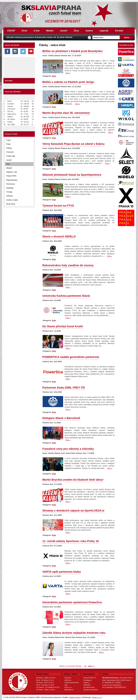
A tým (37, 31)
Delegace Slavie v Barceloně (61, 418)
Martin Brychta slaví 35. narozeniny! (66, 112)
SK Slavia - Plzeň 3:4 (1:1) (45, 682)
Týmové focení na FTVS (58, 205)
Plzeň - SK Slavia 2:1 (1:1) (45, 680)
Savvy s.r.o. (68, 687)
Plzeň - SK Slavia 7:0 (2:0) (45, 685)
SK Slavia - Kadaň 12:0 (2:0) (45, 678)
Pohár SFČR (11, 176)
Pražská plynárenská (71, 682)
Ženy (76, 31)
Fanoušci (10, 152)
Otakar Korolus (75, 697)
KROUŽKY (87, 685)
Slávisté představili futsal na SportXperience (71, 174)
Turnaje (9, 192)
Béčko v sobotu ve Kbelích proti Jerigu (68, 81)
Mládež (49, 31)
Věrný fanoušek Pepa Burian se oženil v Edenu (73, 143)
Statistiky (9, 188)
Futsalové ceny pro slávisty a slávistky (68, 448)
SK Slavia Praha (88, 687)
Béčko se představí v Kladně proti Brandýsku (72, 51)
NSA (66, 685)
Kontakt (119, 31)
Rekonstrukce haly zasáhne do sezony (67, 265)
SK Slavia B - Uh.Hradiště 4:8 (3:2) (47, 687)
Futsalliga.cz (87, 680)
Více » (68, 73)
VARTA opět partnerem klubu (61, 571)
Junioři (63, 31)
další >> (91, 666)
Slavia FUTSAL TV (89, 678)
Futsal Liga (10, 156)
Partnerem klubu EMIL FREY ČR (63, 387)
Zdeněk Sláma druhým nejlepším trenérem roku (73, 632)
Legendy (103, 31)
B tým (8, 144)
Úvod (24, 31)
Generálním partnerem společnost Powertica (72, 602)
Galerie (89, 31)
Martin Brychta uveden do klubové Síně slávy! (72, 479)
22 (85, 666)
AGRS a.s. (68, 680)
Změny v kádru (12, 200)
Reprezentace (11, 180)
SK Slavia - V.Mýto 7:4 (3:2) (45, 689)
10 (80, 666)
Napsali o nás (11, 172)
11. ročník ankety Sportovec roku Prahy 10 (70, 541)
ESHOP (11, 31)
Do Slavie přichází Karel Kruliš (62, 326)
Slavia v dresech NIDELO (59, 236)
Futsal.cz (86, 682)
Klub (8, 164)
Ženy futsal (10, 204)
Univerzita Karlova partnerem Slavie (66, 295)
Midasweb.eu (68, 689)
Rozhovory (10, 184)
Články (9, 148)
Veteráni (9, 196)
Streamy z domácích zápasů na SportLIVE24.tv (73, 510)
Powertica (67, 678)
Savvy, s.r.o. (96, 697)
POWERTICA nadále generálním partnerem (70, 356)
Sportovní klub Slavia (90, 689)
